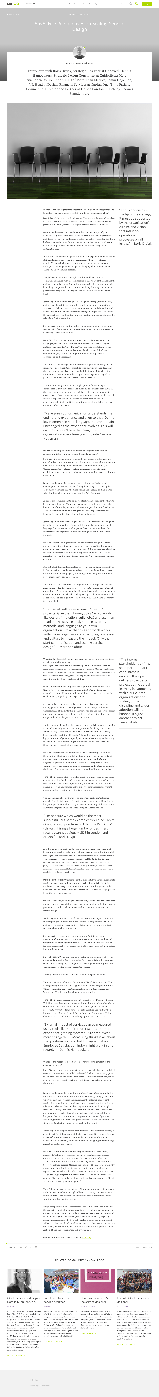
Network (72, 4)
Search (131, 4)
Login (147, 4)
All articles (14, 14)
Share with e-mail (36, 1247)
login (37, 1386)
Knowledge (93, 4)
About (123, 4)
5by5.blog (86, 1237)
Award (104, 4)
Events (82, 4)
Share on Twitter (26, 1247)
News (114, 4)
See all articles (143, 1247)
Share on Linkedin (21, 1247)
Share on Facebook (31, 1247)
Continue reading (15, 1355)
